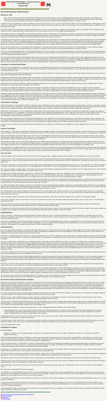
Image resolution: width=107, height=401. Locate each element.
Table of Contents (7, 396)
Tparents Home (6, 399)
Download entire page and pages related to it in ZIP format (18, 394)
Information (5, 397)
